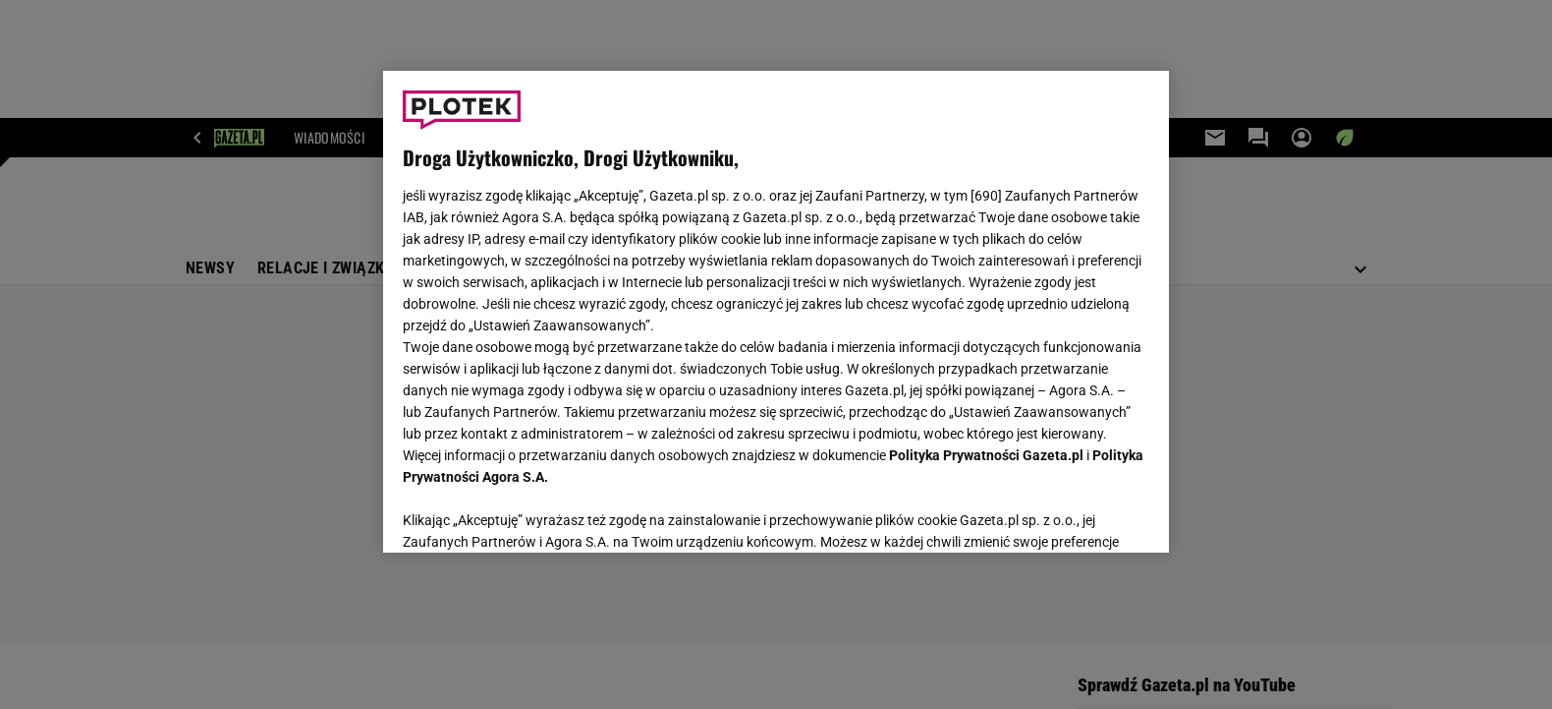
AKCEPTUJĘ (1083, 514)
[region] (776, 312)
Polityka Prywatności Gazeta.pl (986, 455)
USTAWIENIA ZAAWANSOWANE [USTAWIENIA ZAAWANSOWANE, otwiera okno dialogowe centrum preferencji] (531, 513)
